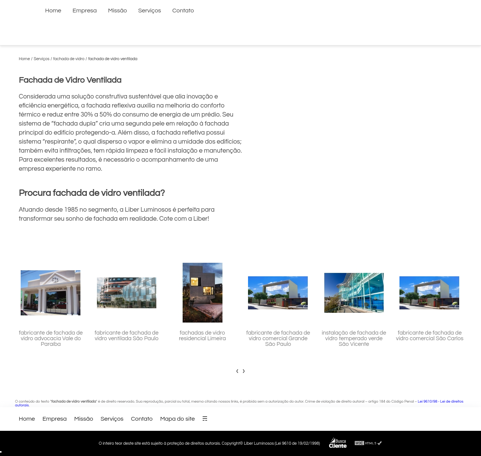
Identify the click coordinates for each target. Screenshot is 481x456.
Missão (117, 11)
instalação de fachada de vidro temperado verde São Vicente (354, 338)
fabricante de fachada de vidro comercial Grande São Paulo (278, 338)
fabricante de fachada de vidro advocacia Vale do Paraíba (51, 338)
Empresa (85, 11)
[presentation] (237, 370)
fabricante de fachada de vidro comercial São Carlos (429, 335)
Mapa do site (177, 419)
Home (53, 11)
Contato (183, 11)
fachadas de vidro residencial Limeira (202, 335)
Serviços (149, 11)
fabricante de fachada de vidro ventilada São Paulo (127, 335)
